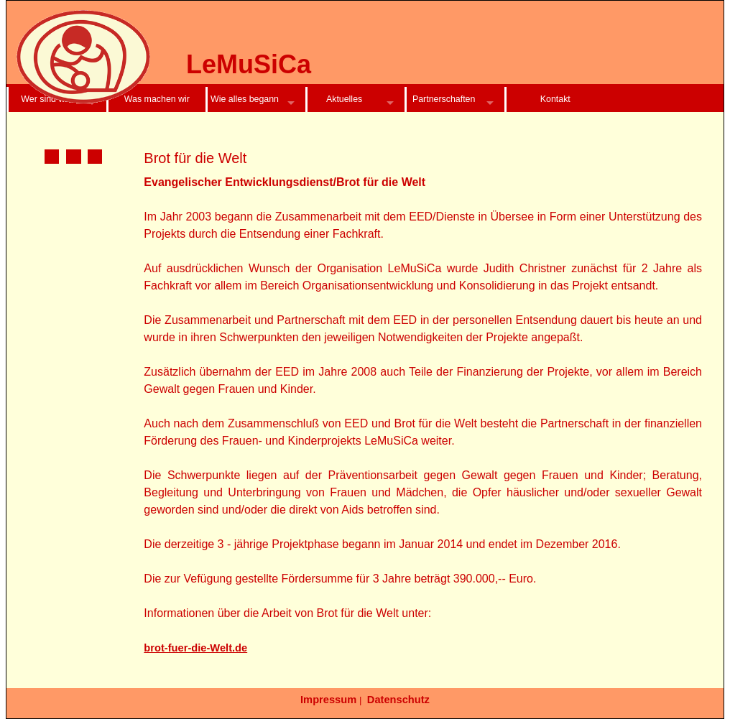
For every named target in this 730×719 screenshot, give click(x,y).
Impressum (328, 699)
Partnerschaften (443, 99)
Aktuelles (344, 99)
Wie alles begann (245, 99)
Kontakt (555, 99)
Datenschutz (398, 699)
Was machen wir (157, 99)
